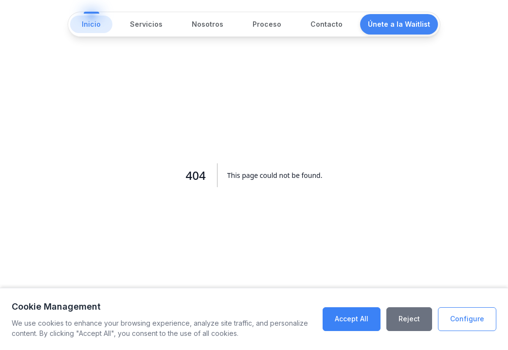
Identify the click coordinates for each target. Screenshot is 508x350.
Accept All (351, 319)
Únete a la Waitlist (399, 24)
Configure (467, 319)
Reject (409, 319)
